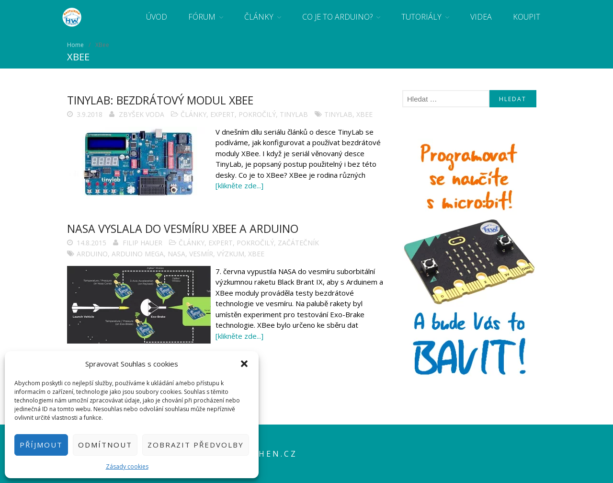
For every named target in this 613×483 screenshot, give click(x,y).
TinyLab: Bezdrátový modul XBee (160, 100)
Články (258, 17)
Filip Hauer (142, 242)
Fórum (202, 17)
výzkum (230, 253)
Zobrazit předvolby (196, 444)
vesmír (201, 253)
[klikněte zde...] (239, 185)
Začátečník (298, 242)
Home (75, 45)
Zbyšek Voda (141, 114)
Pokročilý (257, 114)
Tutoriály (421, 17)
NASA (176, 253)
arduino (92, 253)
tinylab (338, 114)
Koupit (526, 17)
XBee (364, 114)
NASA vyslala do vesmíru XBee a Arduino (182, 228)
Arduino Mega (138, 253)
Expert (222, 114)
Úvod (156, 17)
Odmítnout (105, 444)
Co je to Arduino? (337, 17)
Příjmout (41, 444)
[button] (244, 363)
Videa (481, 17)
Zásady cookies (127, 466)
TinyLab (294, 114)
